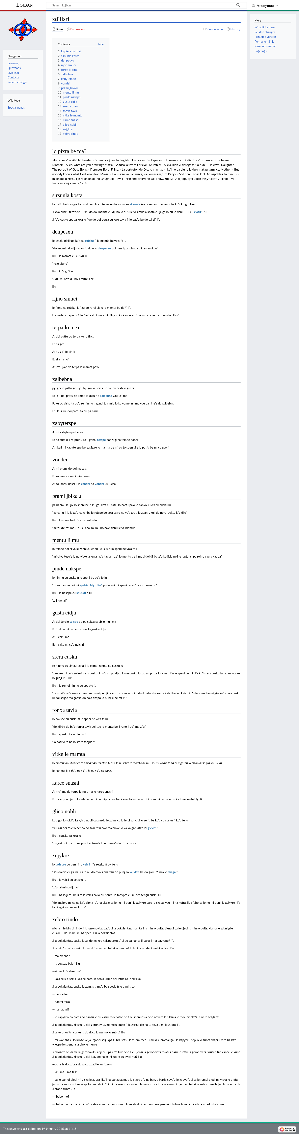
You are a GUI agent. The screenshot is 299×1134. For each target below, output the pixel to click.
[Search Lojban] (146, 5)
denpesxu (104, 248)
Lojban (24, 5)
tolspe (74, 621)
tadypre (60, 864)
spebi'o (84, 585)
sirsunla (135, 204)
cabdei (85, 484)
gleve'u (152, 828)
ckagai (172, 872)
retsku (89, 240)
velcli (86, 864)
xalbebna (106, 395)
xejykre (134, 872)
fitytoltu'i (96, 585)
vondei (99, 484)
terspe (101, 439)
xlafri (197, 212)
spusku (81, 593)
